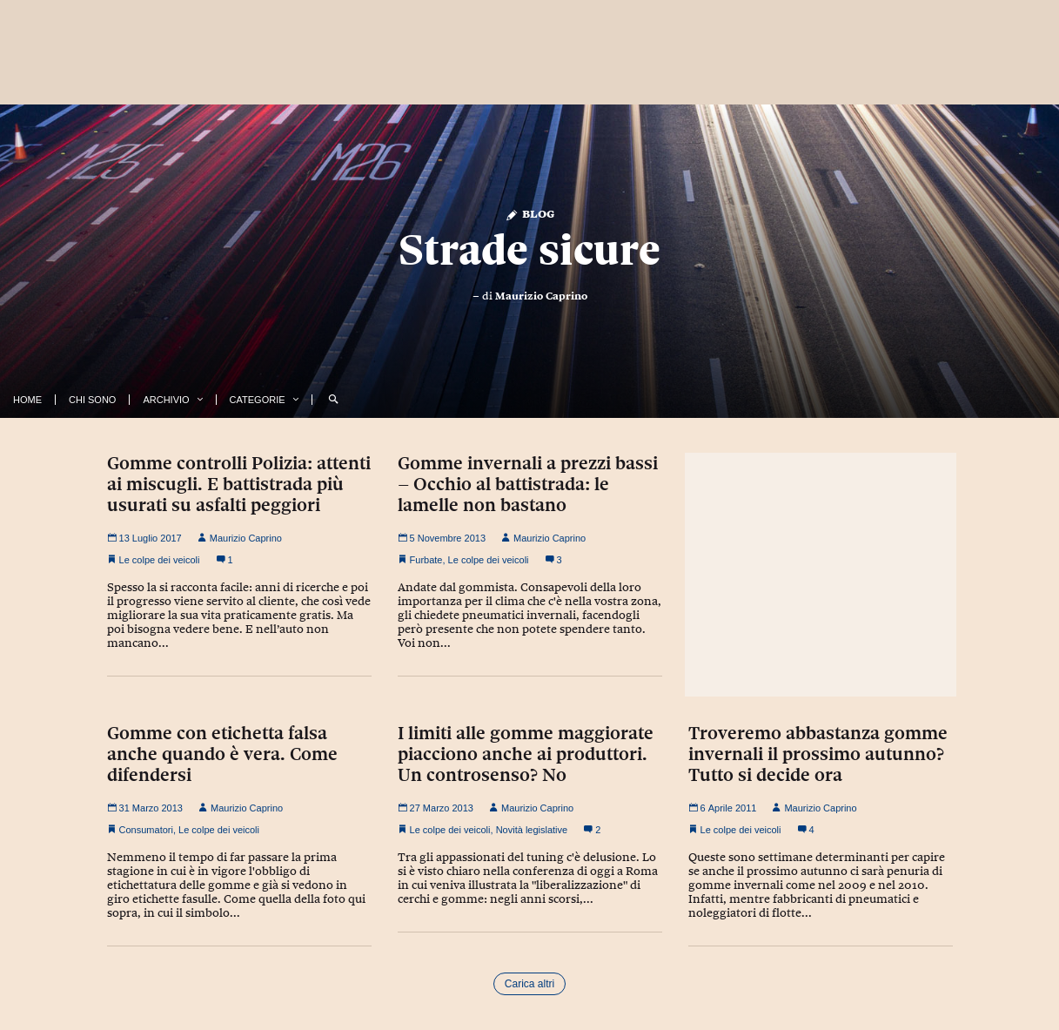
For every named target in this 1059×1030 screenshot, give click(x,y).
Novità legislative (532, 830)
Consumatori (146, 830)
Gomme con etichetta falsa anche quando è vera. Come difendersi (222, 754)
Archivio (166, 399)
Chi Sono (92, 399)
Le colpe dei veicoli (159, 560)
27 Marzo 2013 (435, 808)
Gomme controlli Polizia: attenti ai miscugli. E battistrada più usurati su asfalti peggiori (239, 484)
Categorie (257, 399)
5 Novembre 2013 (442, 538)
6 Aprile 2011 (722, 808)
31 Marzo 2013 (145, 808)
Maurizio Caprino (541, 296)
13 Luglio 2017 (144, 538)
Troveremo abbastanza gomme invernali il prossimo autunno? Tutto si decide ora (818, 754)
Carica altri (529, 984)
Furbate (426, 560)
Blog (529, 213)
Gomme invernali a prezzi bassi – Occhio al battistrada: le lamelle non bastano (528, 484)
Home (27, 399)
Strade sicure (529, 250)
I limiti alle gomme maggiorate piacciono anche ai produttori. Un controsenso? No (525, 754)
